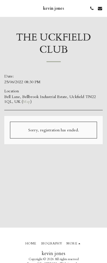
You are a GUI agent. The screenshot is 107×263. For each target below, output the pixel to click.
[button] (6, 8)
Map (26, 101)
